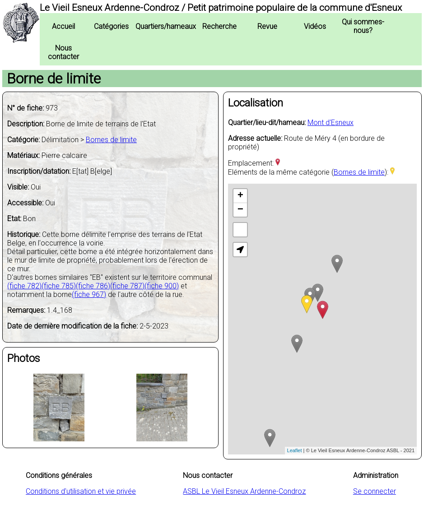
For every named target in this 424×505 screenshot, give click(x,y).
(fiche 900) (161, 286)
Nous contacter (63, 52)
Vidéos (315, 26)
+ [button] (240, 196)
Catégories (111, 26)
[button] (240, 249)
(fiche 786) (93, 286)
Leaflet (294, 450)
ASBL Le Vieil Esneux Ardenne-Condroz (244, 491)
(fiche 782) (24, 286)
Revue (267, 26)
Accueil (63, 26)
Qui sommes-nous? (363, 26)
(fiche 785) (59, 286)
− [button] (240, 210)
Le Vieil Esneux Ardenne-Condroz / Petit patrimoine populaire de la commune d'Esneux (221, 7)
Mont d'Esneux (331, 122)
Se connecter (374, 491)
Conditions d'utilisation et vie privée (81, 491)
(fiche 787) (127, 286)
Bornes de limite (111, 139)
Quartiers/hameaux (165, 26)
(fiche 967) (89, 294)
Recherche (219, 26)
